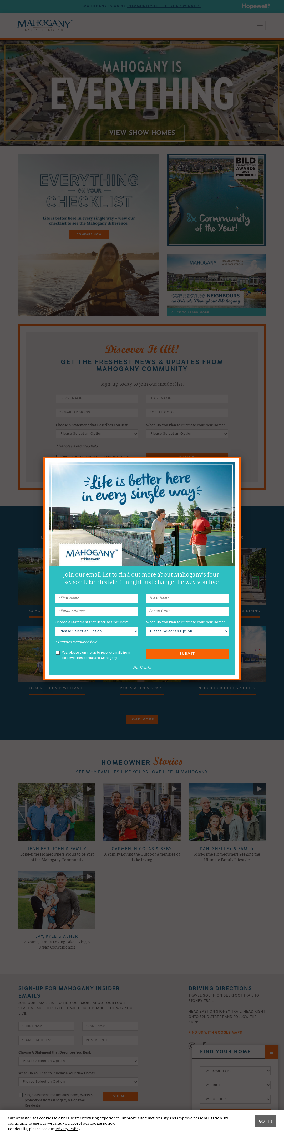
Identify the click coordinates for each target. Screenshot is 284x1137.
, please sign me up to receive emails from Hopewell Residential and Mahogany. (93, 655)
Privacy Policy (67, 1129)
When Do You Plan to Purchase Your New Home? (185, 622)
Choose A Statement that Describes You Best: (91, 622)
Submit (187, 654)
